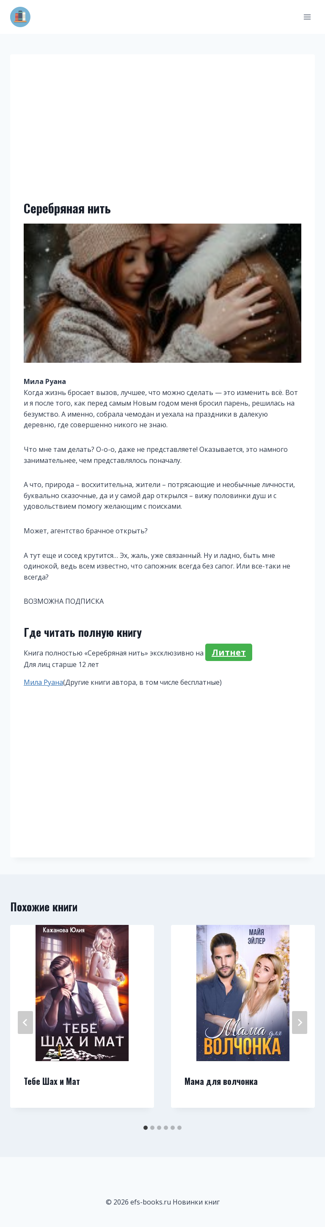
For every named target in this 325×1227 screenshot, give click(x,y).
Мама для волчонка (221, 1081)
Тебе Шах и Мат (52, 1081)
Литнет (229, 652)
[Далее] (299, 1022)
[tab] (145, 1128)
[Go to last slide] (25, 1022)
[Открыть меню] (307, 16)
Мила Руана (43, 682)
